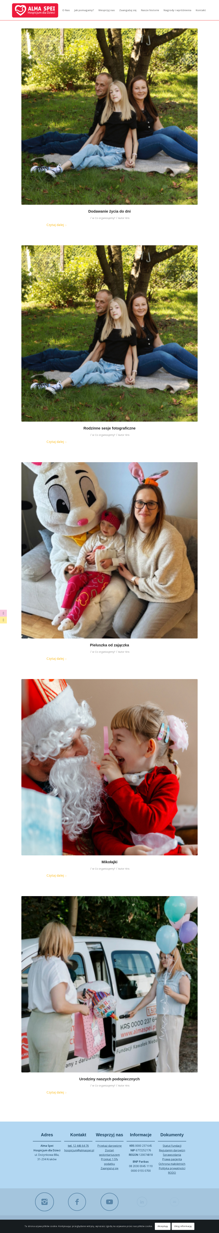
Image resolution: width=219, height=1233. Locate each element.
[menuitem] (66, 10)
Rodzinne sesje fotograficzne (109, 428)
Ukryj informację (183, 1226)
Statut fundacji (172, 1146)
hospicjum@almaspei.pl (79, 1150)
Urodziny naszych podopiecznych (109, 1079)
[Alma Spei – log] (35, 10)
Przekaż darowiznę (109, 1146)
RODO (172, 1173)
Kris (127, 218)
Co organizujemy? (105, 218)
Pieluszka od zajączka (109, 645)
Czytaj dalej (57, 225)
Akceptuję (163, 1226)
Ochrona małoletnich (172, 1164)
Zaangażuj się (109, 1168)
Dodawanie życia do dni (109, 211)
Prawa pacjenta (172, 1159)
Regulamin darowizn (172, 1150)
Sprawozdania (172, 1155)
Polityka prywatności (172, 1168)
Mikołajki (110, 862)
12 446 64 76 (78, 1146)
